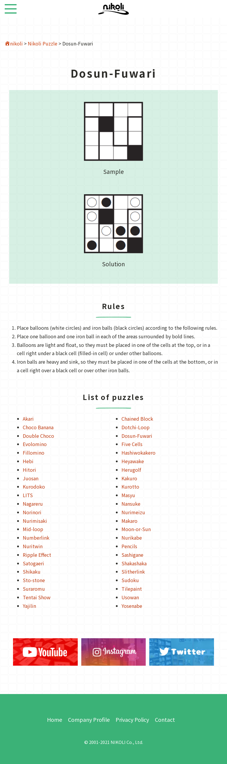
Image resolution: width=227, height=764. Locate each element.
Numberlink (36, 537)
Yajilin (29, 605)
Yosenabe (131, 605)
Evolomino (35, 444)
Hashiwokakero (138, 452)
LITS (28, 495)
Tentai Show (37, 597)
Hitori (29, 469)
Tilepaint (131, 588)
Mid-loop (33, 529)
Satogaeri (33, 563)
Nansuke (130, 503)
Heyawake (132, 461)
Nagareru (33, 503)
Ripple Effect (37, 554)
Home (54, 719)
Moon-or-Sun (136, 529)
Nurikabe (131, 537)
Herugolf (131, 469)
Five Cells (131, 444)
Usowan (130, 597)
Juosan (30, 478)
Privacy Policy (132, 719)
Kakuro (129, 478)
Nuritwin (33, 546)
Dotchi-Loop (135, 427)
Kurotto (130, 486)
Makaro (129, 520)
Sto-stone (34, 580)
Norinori (32, 512)
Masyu (128, 495)
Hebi (28, 461)
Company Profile (89, 719)
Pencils (129, 546)
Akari (28, 418)
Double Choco (38, 435)
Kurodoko (34, 486)
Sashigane (132, 554)
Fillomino (33, 452)
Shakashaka (134, 563)
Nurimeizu (133, 512)
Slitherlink (133, 571)
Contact (165, 719)
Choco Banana (38, 427)
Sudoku (130, 580)
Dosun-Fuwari (136, 435)
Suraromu (34, 588)
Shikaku (31, 571)
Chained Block (137, 418)
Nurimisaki (35, 520)
